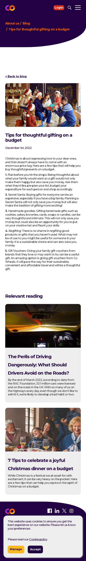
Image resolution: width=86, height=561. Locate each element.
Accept (35, 549)
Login (59, 7)
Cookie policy (38, 539)
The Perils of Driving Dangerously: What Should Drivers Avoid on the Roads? (38, 365)
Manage (16, 549)
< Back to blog (16, 76)
